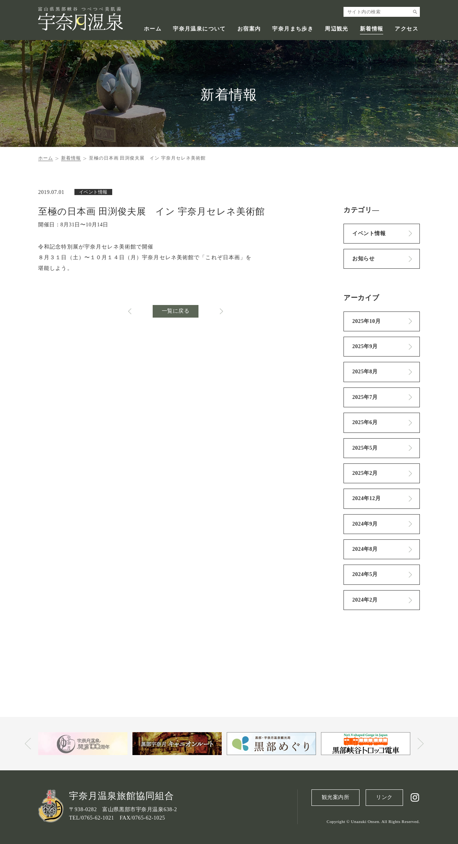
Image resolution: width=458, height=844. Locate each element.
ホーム (152, 29)
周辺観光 (336, 29)
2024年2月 (365, 600)
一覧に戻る (176, 311)
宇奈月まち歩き (292, 29)
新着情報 (372, 29)
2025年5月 (365, 448)
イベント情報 (368, 233)
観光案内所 (336, 797)
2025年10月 (366, 321)
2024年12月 (366, 498)
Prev (28, 743)
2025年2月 (365, 473)
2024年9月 (365, 524)
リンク (384, 797)
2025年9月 (365, 346)
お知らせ (363, 258)
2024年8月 (365, 549)
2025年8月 (365, 371)
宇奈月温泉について (199, 29)
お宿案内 (249, 29)
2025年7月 (365, 397)
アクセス (406, 29)
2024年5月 (365, 574)
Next (420, 743)
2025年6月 (365, 422)
